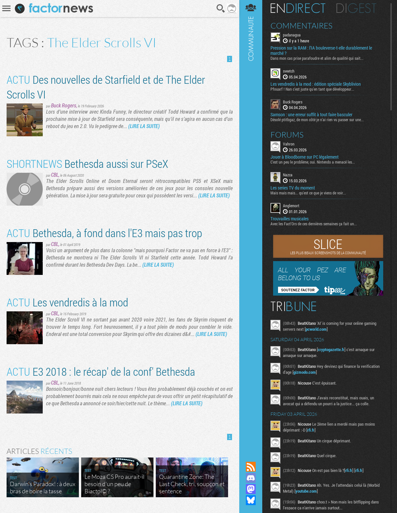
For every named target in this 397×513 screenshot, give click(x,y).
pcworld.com (316, 329)
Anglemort (291, 205)
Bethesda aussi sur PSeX (87, 163)
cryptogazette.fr (331, 349)
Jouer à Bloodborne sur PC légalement (304, 157)
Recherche (221, 8)
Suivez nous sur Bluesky (251, 500)
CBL (54, 174)
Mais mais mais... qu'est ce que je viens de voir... (308, 192)
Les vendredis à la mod (67, 302)
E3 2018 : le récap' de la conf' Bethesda (101, 371)
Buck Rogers (63, 105)
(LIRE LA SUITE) (144, 126)
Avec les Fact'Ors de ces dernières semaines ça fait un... (313, 223)
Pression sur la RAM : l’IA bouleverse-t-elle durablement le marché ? (321, 50)
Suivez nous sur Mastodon (251, 489)
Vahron (288, 143)
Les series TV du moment (292, 187)
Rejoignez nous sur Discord (251, 478)
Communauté (251, 224)
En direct (297, 8)
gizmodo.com (304, 372)
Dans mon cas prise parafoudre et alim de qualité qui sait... (316, 58)
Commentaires (301, 26)
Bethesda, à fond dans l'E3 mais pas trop (104, 232)
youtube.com (306, 491)
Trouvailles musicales (289, 218)
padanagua (292, 34)
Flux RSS (251, 467)
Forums (287, 135)
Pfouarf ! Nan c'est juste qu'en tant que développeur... (312, 89)
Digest (356, 8)
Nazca (287, 174)
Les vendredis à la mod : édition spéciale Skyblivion (315, 84)
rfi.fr (311, 430)
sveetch (288, 71)
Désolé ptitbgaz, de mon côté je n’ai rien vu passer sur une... (317, 119)
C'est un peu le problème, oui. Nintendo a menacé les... (312, 162)
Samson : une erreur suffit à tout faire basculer (311, 114)
